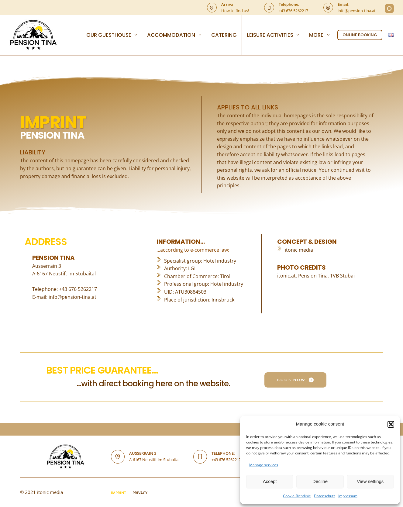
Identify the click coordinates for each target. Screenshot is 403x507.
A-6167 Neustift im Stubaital (154, 459)
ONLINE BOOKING (360, 35)
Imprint (118, 493)
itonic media (299, 250)
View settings (370, 481)
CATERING (224, 35)
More (320, 35)
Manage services (263, 464)
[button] (391, 424)
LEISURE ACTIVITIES (274, 35)
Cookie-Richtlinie (297, 495)
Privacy (140, 493)
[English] (391, 35)
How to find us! (235, 10)
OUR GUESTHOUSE (113, 35)
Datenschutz (324, 495)
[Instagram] (389, 8)
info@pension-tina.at (357, 10)
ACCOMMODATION (175, 35)
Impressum (347, 495)
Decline (320, 481)
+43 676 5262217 (293, 10)
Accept (270, 481)
